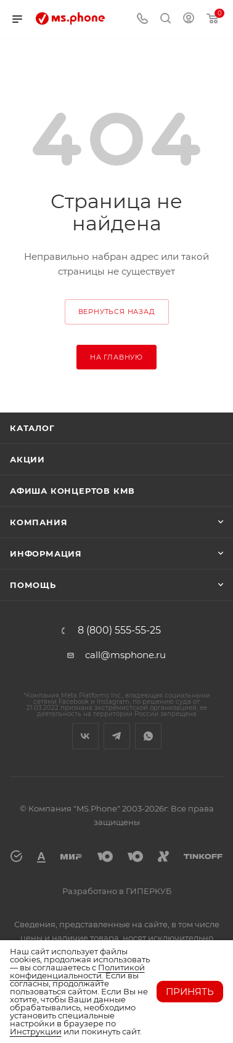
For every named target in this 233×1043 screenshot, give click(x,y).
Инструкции (36, 1031)
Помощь (33, 585)
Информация (46, 553)
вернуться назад (116, 311)
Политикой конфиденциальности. (77, 971)
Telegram (117, 736)
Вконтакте (85, 736)
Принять (190, 991)
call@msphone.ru (125, 655)
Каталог (32, 428)
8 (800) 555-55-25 (119, 630)
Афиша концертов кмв (72, 491)
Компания (38, 522)
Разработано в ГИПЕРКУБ (116, 891)
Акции (27, 459)
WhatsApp (148, 736)
